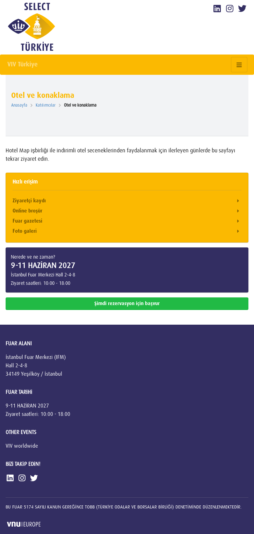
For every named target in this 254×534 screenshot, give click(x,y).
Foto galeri (127, 231)
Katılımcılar (47, 105)
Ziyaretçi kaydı (127, 201)
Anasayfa (21, 105)
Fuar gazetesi (127, 221)
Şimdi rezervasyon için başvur (127, 303)
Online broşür (127, 211)
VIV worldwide (22, 445)
